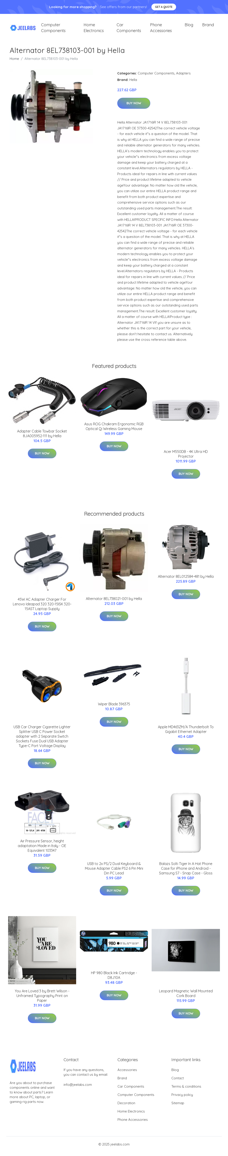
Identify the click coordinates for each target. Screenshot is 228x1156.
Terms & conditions (186, 1090)
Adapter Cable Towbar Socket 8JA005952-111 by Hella (42, 437)
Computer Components (53, 29)
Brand (208, 26)
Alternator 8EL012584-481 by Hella (186, 580)
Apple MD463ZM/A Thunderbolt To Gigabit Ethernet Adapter (186, 733)
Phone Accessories (161, 29)
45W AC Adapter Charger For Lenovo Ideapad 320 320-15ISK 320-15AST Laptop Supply (42, 608)
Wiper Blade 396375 (114, 708)
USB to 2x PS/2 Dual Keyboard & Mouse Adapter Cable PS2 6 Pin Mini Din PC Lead (114, 872)
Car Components (129, 29)
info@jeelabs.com (78, 1088)
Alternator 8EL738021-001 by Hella (114, 602)
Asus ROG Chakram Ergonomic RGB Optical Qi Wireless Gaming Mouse (114, 430)
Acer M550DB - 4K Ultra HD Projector (186, 457)
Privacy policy (182, 1099)
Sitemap (177, 1107)
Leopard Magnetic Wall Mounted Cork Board (186, 997)
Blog (189, 26)
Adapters (183, 77)
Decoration (126, 1107)
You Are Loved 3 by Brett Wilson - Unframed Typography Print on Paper (42, 1000)
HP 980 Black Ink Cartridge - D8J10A (114, 979)
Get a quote (164, 7)
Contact (177, 1082)
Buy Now (133, 107)
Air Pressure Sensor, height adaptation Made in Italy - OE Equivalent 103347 (42, 849)
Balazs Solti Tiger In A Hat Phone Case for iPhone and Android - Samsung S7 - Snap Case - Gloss (186, 872)
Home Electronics (94, 29)
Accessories (127, 1074)
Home (14, 62)
